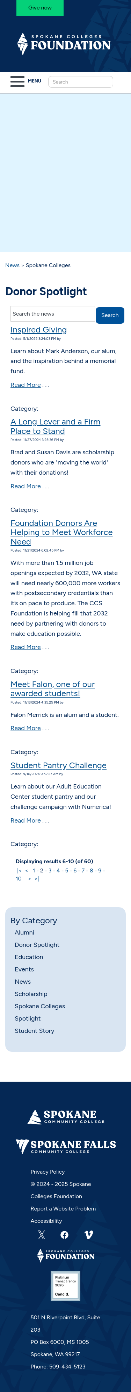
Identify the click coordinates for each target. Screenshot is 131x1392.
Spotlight (28, 1018)
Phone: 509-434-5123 (58, 1366)
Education (29, 957)
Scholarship (31, 994)
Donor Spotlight (37, 945)
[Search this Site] (80, 82)
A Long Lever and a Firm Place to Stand (55, 426)
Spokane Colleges (40, 1006)
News (12, 265)
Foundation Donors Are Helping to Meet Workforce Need (61, 532)
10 (19, 878)
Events (24, 969)
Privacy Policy (48, 1171)
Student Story (34, 1031)
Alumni (24, 932)
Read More (25, 385)
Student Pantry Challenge (58, 765)
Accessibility (46, 1221)
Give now (40, 7)
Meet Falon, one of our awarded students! (52, 688)
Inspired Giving (38, 329)
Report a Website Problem (63, 1208)
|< (19, 870)
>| (36, 878)
